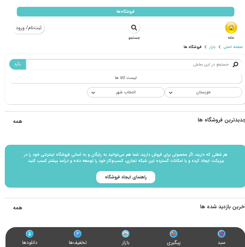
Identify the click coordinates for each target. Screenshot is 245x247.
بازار (209, 47)
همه (14, 121)
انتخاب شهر (123, 92)
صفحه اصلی (230, 47)
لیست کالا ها (123, 77)
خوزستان (200, 92)
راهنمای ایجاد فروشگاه (123, 177)
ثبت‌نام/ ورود (25, 28)
